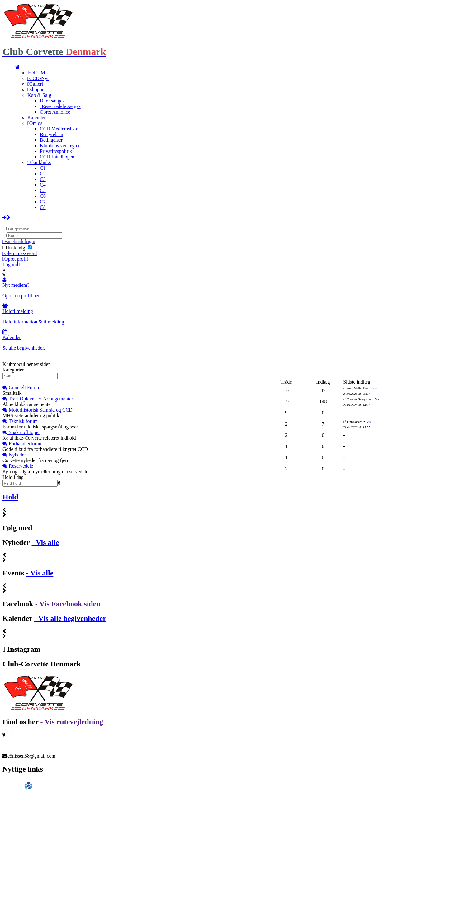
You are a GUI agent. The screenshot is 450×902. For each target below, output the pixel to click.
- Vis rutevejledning (71, 722)
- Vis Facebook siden (68, 604)
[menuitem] (17, 67)
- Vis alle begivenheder (70, 618)
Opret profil (15, 259)
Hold (10, 497)
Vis (374, 388)
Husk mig (17, 247)
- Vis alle (45, 542)
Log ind (11, 264)
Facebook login (18, 241)
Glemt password (19, 253)
